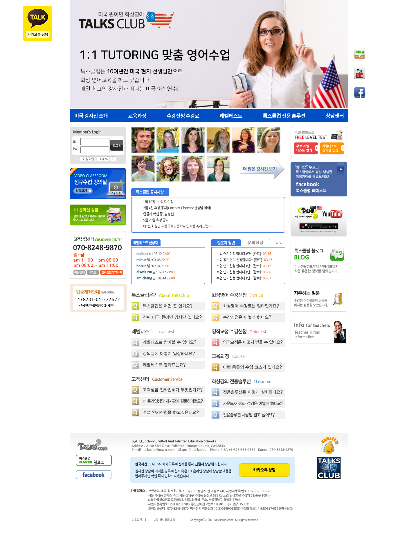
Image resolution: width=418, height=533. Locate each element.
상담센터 (335, 115)
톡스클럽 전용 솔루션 (284, 115)
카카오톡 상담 (264, 470)
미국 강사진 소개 (91, 115)
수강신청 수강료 (183, 115)
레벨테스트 (231, 115)
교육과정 (137, 115)
